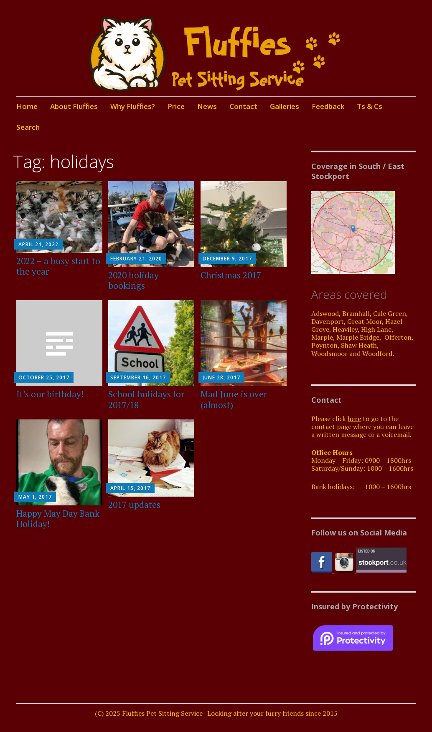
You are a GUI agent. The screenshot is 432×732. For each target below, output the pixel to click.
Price (176, 106)
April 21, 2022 (38, 244)
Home (27, 106)
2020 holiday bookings (133, 280)
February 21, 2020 (136, 258)
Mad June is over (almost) (234, 399)
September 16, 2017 (138, 377)
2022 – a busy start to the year (58, 266)
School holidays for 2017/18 (146, 399)
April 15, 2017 (130, 488)
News (207, 106)
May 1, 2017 (35, 496)
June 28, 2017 (221, 377)
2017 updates (134, 504)
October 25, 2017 (43, 377)
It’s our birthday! (50, 394)
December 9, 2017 (227, 258)
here (354, 418)
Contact (243, 106)
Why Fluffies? (132, 106)
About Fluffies (74, 106)
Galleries (284, 106)
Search (28, 127)
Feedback (328, 106)
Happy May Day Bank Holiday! (57, 518)
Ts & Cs (369, 106)
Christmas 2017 (231, 275)
